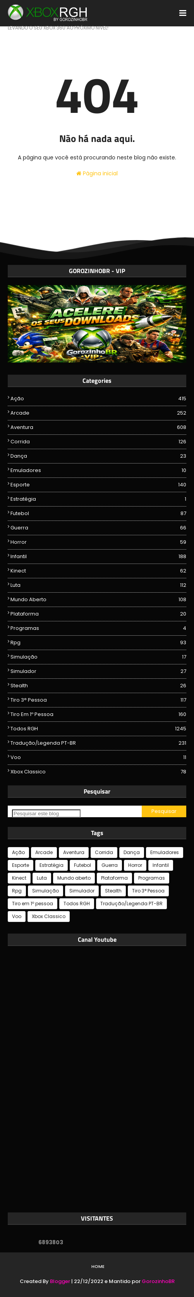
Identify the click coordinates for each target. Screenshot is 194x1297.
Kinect (98, 571)
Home (98, 1266)
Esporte (98, 485)
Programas (98, 628)
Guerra (98, 528)
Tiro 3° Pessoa (98, 700)
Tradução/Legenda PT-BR (98, 743)
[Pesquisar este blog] (46, 813)
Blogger (60, 1281)
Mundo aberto (98, 600)
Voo (98, 757)
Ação (98, 399)
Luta (98, 585)
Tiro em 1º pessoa (98, 714)
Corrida (98, 442)
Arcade (98, 413)
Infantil (98, 556)
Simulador (98, 671)
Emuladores (98, 470)
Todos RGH (98, 729)
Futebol (98, 513)
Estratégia (98, 499)
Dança (98, 456)
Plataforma (98, 614)
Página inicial (97, 173)
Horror (98, 542)
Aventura (98, 427)
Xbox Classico (98, 772)
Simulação (98, 657)
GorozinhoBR (158, 1281)
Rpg (98, 643)
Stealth (98, 686)
